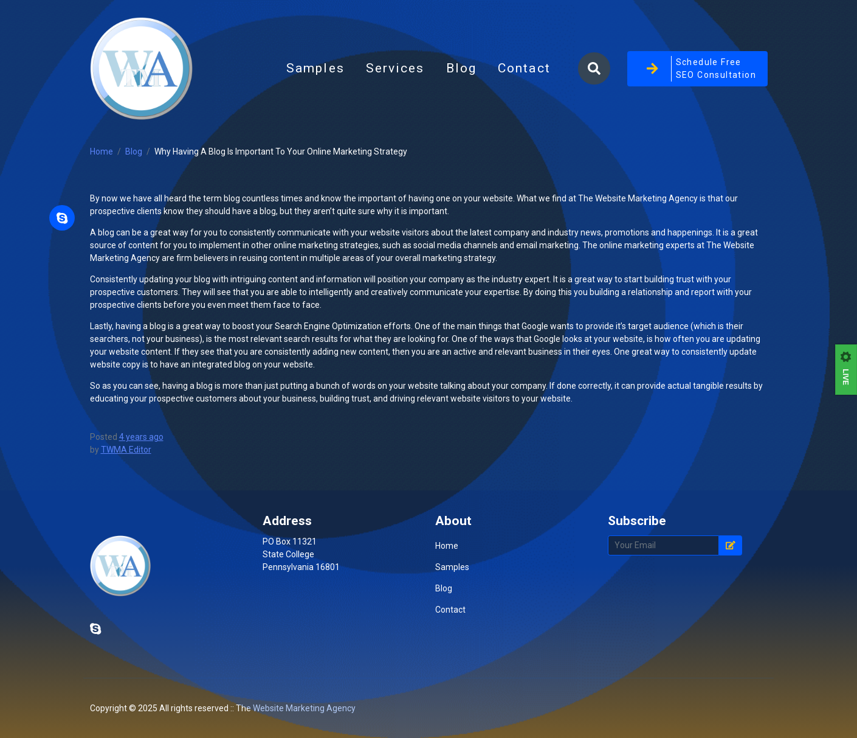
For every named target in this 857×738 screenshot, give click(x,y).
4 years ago (141, 437)
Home (101, 151)
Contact (524, 68)
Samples (315, 68)
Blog (466, 72)
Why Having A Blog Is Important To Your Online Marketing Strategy (280, 151)
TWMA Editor (126, 449)
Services (395, 68)
